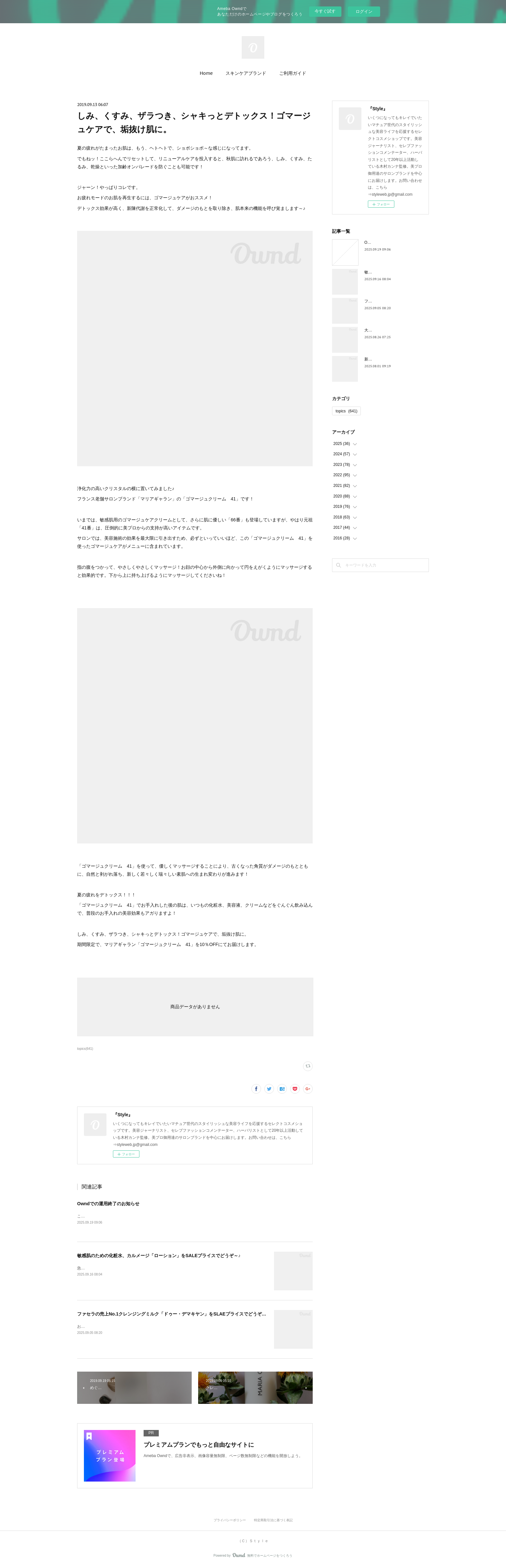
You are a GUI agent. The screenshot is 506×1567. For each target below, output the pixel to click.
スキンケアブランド (246, 73)
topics (346, 411)
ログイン (364, 11)
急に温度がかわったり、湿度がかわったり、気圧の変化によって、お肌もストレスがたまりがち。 (162, 1268)
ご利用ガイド (292, 73)
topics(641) (85, 1048)
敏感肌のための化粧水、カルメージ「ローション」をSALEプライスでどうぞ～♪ (158, 1256)
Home (206, 73)
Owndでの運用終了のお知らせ (108, 1203)
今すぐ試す (325, 11)
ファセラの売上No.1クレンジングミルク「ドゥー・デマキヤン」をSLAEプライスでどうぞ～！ (174, 1314)
